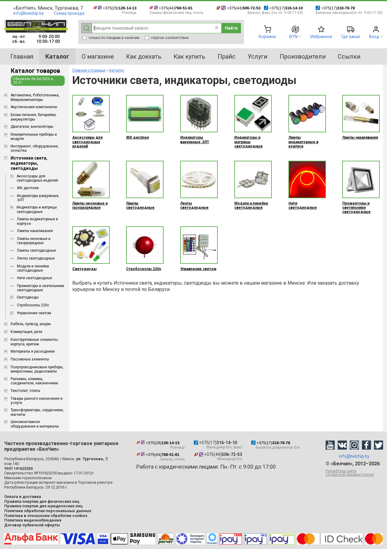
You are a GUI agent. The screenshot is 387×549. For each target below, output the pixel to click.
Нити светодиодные (34, 278)
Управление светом (34, 313)
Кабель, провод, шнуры (31, 324)
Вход (374, 36)
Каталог (116, 70)
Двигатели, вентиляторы (32, 126)
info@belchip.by (28, 13)
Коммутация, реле (26, 332)
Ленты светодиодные (36, 258)
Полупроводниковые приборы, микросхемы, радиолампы (37, 369)
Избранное (321, 36)
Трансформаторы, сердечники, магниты (37, 412)
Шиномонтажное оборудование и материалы (35, 424)
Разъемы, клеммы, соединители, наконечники (34, 381)
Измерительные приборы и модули (34, 136)
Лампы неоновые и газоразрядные (33, 241)
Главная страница (88, 70)
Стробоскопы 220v (33, 305)
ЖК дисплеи (28, 188)
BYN (293, 36)
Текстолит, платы (25, 391)
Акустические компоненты (34, 107)
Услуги (257, 56)
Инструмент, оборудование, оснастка (35, 148)
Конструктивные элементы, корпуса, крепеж (34, 341)
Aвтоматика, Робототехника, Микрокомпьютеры (35, 97)
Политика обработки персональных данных (47, 511)
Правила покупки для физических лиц (42, 501)
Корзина (267, 36)
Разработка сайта (354, 472)
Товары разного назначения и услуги (37, 400)
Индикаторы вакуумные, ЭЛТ (38, 198)
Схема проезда (69, 13)
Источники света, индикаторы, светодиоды (29, 163)
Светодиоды (28, 297)
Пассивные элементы (30, 359)
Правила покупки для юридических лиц (43, 506)
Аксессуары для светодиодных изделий (37, 178)
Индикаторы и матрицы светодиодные (37, 209)
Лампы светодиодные (36, 250)
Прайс (227, 56)
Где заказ (350, 36)
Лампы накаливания (35, 231)
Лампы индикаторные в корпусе (37, 221)
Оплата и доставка (22, 496)
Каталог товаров (35, 70)
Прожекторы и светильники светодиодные (40, 288)
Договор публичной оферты (32, 525)
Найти (231, 28)
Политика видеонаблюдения (32, 520)
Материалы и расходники (33, 351)
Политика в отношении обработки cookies (45, 515)
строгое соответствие (167, 38)
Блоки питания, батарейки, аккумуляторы (34, 117)
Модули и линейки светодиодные (33, 268)
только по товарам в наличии (111, 38)
